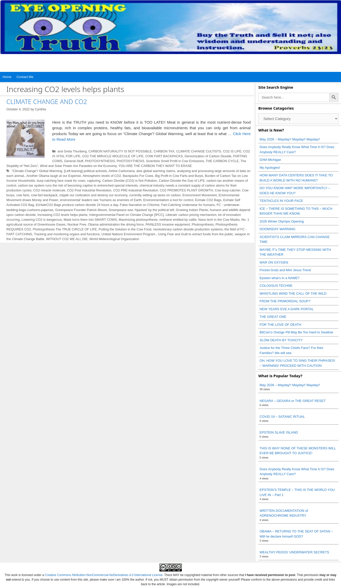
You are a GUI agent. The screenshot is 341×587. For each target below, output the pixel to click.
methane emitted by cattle (178, 219)
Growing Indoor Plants (192, 210)
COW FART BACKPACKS (164, 156)
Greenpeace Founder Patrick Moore (81, 210)
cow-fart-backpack (44, 195)
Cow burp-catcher (227, 190)
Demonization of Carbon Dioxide (208, 156)
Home (7, 77)
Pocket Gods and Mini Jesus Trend (285, 270)
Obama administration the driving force (116, 224)
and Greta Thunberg (72, 151)
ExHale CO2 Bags (208, 200)
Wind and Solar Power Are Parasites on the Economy (78, 166)
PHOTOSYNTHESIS (100, 161)
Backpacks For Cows (138, 176)
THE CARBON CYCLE (222, 161)
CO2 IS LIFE (232, 151)
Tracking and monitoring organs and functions (67, 234)
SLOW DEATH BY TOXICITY (281, 340)
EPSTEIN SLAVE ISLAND (279, 432)
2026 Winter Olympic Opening (282, 221)
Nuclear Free (76, 224)
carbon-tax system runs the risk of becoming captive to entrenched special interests (78, 185)
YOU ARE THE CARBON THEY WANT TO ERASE (155, 166)
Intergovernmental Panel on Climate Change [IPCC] (126, 215)
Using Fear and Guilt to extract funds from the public (195, 234)
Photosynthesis (203, 224)
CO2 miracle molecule (49, 190)
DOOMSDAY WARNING (277, 229)
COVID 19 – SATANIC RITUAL (282, 417)
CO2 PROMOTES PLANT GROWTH (186, 190)
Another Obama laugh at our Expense (53, 176)
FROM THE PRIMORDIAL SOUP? (285, 301)
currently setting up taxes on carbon (155, 195)
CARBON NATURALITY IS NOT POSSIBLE (120, 151)
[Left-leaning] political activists (85, 171)
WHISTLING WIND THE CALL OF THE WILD (293, 293)
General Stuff (73, 161)
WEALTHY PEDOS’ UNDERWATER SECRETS (294, 552)
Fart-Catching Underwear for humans (188, 205)
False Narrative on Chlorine (139, 205)
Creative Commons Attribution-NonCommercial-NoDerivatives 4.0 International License (103, 575)
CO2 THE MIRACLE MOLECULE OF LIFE (113, 156)
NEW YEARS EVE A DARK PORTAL (286, 309)
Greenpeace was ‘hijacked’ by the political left (141, 210)
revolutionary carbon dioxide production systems (188, 229)
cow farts (22, 195)
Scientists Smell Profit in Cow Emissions (175, 161)
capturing (93, 180)
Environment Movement (200, 195)
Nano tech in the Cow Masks (219, 219)
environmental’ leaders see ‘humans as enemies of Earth (101, 200)
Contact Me (25, 77)
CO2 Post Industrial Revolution (89, 190)
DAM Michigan (270, 160)
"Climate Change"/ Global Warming (37, 171)
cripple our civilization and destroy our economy (93, 195)
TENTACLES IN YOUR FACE (281, 201)
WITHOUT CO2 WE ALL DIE (67, 239)
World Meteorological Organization (114, 239)
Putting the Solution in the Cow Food (125, 229)
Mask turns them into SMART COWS (90, 219)
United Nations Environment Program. (128, 234)
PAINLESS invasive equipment (167, 224)
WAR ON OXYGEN (274, 262)
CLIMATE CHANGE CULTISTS (198, 151)
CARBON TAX (164, 151)
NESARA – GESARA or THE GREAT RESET (292, 401)
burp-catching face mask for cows (61, 180)
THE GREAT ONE (273, 317)
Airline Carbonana (121, 171)
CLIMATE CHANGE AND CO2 (46, 101)
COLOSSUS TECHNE (276, 286)
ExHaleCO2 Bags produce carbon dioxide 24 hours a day (77, 205)
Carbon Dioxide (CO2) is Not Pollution (129, 180)
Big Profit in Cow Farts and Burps (179, 176)
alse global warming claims (155, 171)
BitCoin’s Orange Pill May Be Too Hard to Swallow (296, 332)
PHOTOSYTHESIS (130, 161)
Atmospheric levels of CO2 (102, 176)
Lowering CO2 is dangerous (42, 219)
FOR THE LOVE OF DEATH (280, 325)
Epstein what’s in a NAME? (279, 278)
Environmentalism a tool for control (168, 200)
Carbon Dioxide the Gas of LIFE (182, 180)
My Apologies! (270, 167)
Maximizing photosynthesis (138, 219)
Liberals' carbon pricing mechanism (191, 215)
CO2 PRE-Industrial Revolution (135, 190)
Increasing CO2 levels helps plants (62, 215)
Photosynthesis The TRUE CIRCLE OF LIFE (65, 229)
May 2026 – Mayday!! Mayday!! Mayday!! (290, 139)
